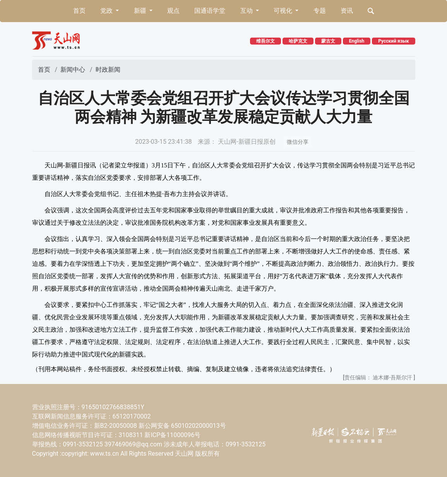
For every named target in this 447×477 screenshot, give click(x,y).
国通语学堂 (209, 10)
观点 (173, 10)
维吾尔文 (265, 41)
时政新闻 (108, 69)
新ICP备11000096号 (172, 435)
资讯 (347, 10)
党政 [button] (107, 10)
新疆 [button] (141, 10)
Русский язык (393, 41)
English (357, 41)
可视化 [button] (284, 10)
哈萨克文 (298, 41)
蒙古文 (328, 41)
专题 (319, 10)
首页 (79, 10)
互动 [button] (247, 10)
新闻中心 (72, 69)
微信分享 (297, 142)
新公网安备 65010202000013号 (182, 425)
